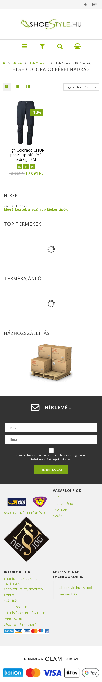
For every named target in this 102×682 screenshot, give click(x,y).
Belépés (85, 4)
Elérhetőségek (15, 607)
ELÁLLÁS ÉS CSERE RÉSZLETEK (24, 613)
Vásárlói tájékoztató (20, 625)
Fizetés (9, 595)
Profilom (60, 509)
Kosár (57, 515)
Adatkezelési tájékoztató (23, 589)
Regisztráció (63, 504)
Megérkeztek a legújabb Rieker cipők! (36, 209)
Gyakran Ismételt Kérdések (24, 513)
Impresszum (13, 619)
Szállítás (11, 601)
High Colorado (38, 63)
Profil (95, 4)
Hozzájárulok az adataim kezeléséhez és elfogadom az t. (51, 457)
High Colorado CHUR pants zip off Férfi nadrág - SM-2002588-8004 (25, 157)
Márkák (17, 63)
